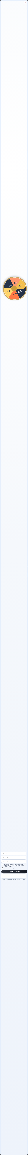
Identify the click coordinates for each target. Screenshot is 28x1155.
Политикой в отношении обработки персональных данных (14, 866)
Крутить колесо (14, 871)
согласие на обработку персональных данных (14, 864)
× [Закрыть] (25, 2)
